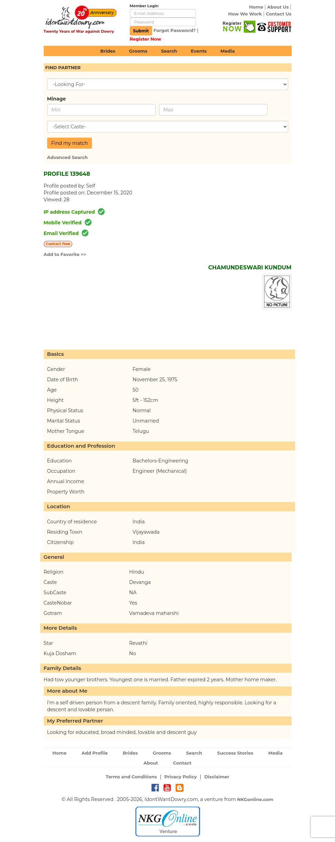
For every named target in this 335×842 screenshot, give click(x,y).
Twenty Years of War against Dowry (79, 31)
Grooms (138, 51)
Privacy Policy (180, 776)
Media (227, 51)
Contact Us (278, 14)
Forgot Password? (175, 30)
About (151, 763)
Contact (182, 763)
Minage (56, 99)
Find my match (69, 143)
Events (199, 51)
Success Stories (235, 753)
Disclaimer (216, 776)
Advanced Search (67, 157)
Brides (107, 51)
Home (256, 7)
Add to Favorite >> (65, 254)
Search (169, 51)
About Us (278, 7)
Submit (141, 30)
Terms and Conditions (131, 776)
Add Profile (95, 753)
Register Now (145, 39)
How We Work (245, 14)
